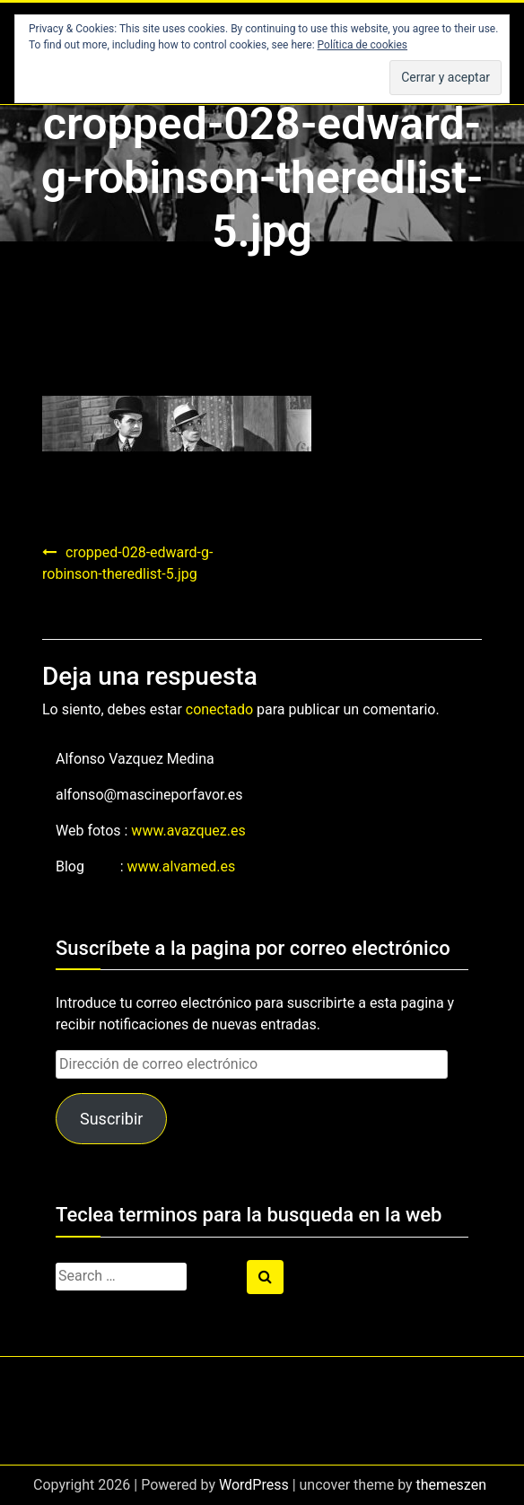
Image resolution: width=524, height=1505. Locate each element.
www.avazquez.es (188, 830)
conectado (219, 709)
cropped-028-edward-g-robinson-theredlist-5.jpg (127, 563)
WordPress (254, 1484)
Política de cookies (363, 45)
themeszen (451, 1484)
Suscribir (111, 1118)
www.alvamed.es (181, 866)
